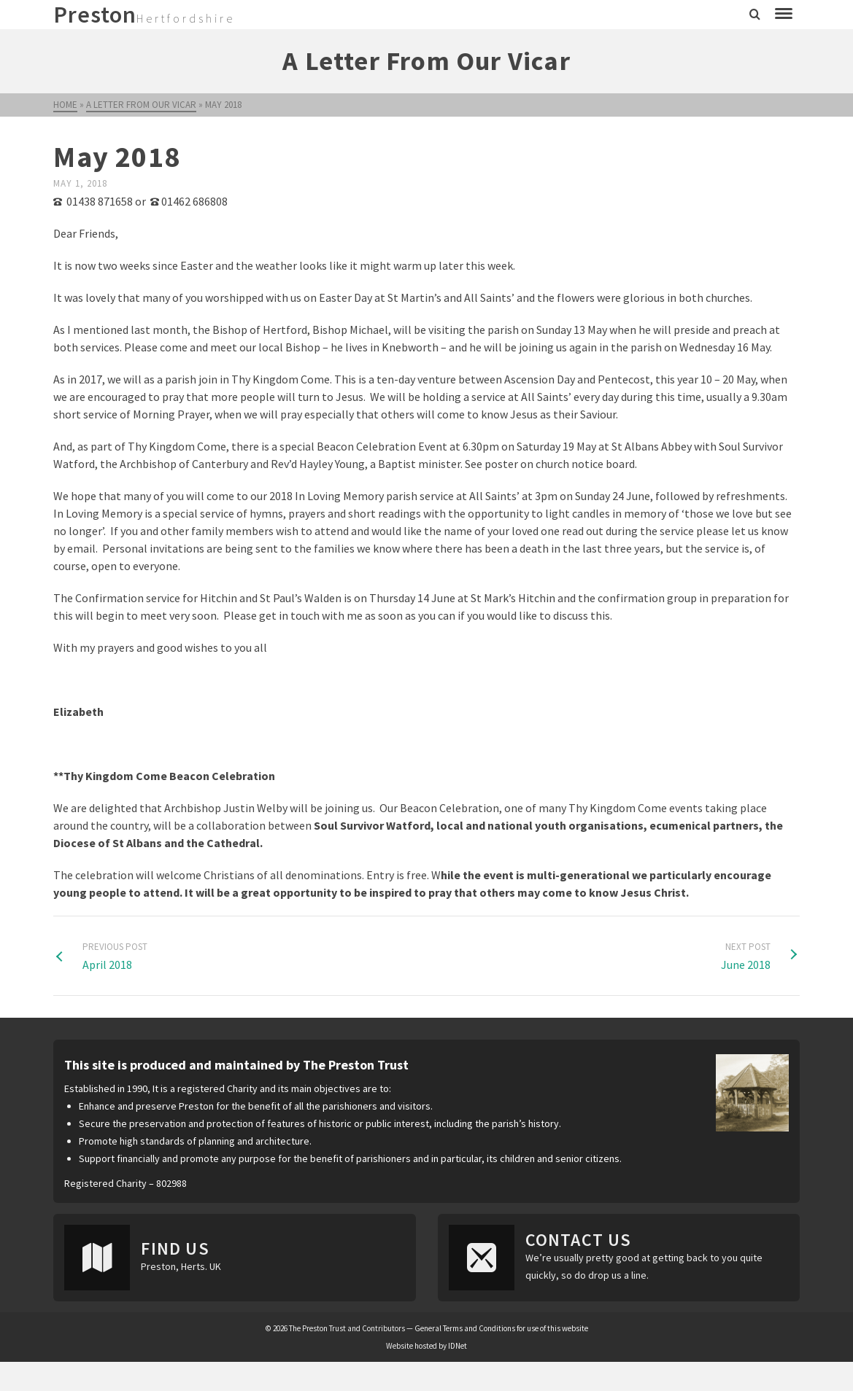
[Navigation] (784, 14)
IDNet (457, 1346)
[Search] (755, 14)
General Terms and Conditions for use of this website (501, 1328)
